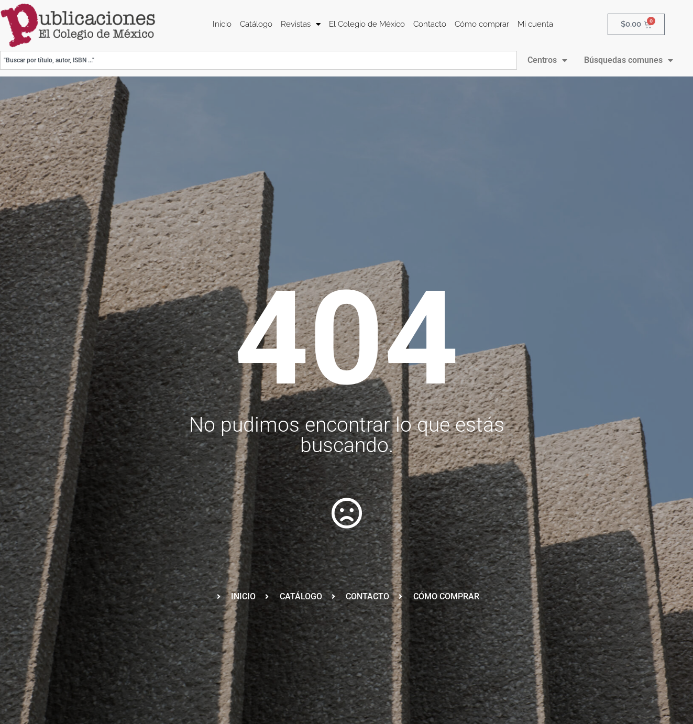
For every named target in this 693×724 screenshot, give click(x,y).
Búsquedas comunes (628, 60)
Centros (547, 60)
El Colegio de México (367, 24)
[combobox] (258, 60)
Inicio (222, 24)
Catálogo (256, 24)
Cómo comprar (482, 24)
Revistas (301, 24)
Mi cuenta (535, 24)
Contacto (429, 24)
